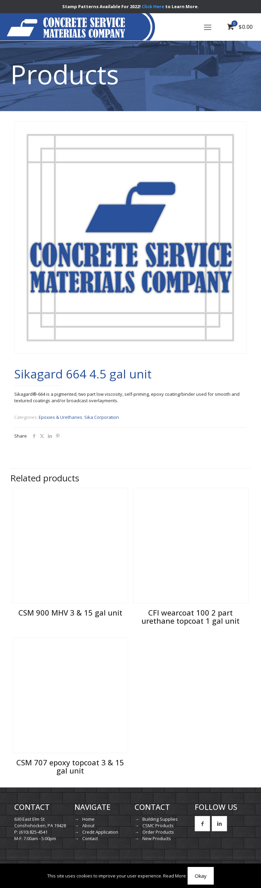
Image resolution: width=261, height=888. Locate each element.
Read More (174, 876)
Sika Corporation (101, 417)
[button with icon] (202, 823)
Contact (90, 838)
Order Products (158, 832)
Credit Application (100, 832)
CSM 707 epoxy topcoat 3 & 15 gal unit (70, 766)
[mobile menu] (207, 27)
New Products (156, 838)
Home (88, 819)
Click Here (153, 6)
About (88, 825)
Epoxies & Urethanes (60, 417)
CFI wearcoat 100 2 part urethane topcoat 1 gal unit (190, 616)
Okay (201, 875)
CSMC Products (158, 825)
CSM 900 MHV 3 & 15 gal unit (70, 612)
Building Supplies (160, 819)
